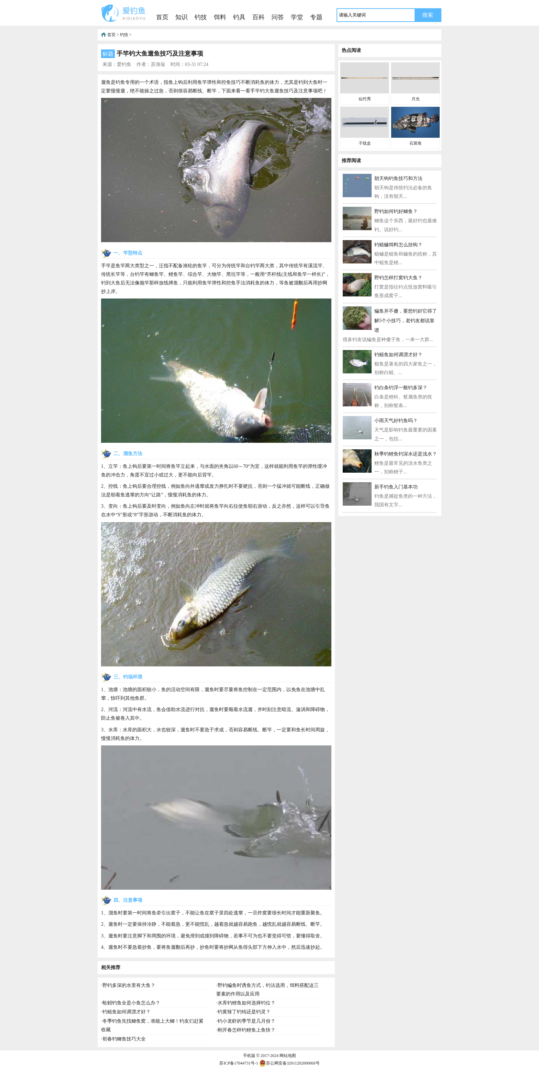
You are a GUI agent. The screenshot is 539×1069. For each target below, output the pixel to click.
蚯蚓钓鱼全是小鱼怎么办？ (131, 1002)
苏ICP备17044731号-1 (238, 1063)
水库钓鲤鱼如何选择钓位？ (246, 1002)
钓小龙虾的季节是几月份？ (246, 1021)
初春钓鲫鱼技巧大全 (124, 1039)
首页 (162, 17)
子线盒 (365, 143)
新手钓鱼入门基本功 (396, 487)
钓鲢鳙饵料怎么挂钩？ (398, 244)
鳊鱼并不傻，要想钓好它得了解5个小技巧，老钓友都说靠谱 (405, 320)
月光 (415, 99)
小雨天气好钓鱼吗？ (396, 420)
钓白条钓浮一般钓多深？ (400, 387)
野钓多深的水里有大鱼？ (128, 985)
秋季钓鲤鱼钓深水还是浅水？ (405, 454)
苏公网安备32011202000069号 (289, 1063)
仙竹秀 (365, 99)
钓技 (201, 17)
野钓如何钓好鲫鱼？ (396, 211)
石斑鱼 (415, 143)
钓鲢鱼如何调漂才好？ (126, 1011)
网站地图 (287, 1055)
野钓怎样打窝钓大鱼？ (398, 277)
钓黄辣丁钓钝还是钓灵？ (244, 1011)
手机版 (249, 1055)
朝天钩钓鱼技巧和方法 (398, 178)
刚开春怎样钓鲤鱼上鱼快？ (246, 1030)
